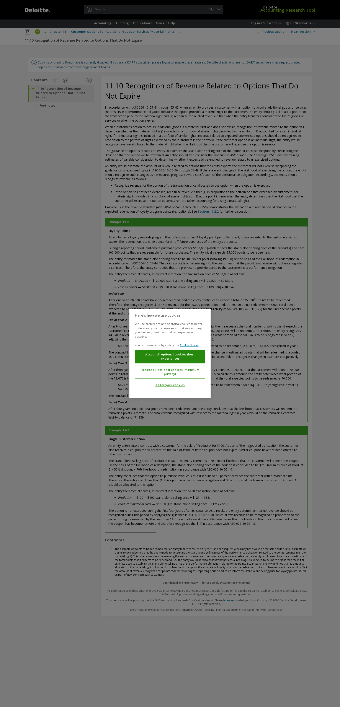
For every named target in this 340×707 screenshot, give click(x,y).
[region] (170, 353)
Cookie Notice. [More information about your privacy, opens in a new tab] (189, 345)
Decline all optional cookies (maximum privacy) (170, 372)
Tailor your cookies (170, 385)
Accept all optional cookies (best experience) (170, 356)
